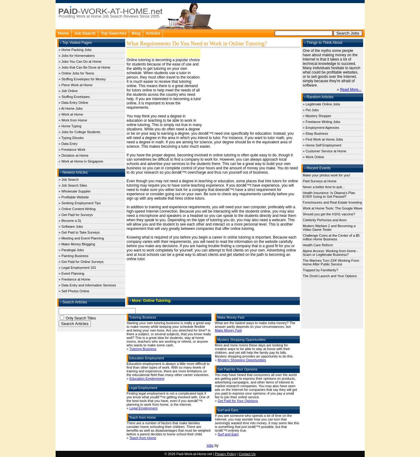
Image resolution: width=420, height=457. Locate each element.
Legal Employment (143, 408)
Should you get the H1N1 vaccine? (329, 214)
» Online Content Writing (77, 209)
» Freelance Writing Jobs (321, 122)
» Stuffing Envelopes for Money (82, 79)
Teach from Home (142, 438)
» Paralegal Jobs (71, 250)
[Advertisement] (289, 15)
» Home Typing (70, 126)
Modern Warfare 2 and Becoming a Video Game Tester (329, 227)
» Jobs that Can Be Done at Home (85, 67)
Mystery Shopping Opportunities (242, 360)
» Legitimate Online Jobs (321, 104)
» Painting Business (74, 256)
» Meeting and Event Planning (81, 238)
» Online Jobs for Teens (76, 73)
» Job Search (69, 179)
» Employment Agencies (321, 127)
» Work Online (314, 157)
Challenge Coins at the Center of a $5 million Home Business (331, 237)
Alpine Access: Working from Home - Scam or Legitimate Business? (330, 252)
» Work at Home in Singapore (81, 161)
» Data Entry (68, 144)
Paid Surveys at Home (320, 181)
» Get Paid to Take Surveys (79, 232)
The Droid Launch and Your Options (330, 276)
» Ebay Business (315, 133)
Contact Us (247, 454)
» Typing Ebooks (71, 138)
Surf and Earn (228, 434)
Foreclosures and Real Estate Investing (332, 202)
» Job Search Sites (73, 185)
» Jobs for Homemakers (77, 55)
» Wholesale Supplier (75, 191)
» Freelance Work (72, 149)
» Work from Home (73, 120)
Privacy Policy (225, 454)
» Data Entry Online (73, 102)
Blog (136, 33)
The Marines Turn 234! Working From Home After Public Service (331, 262)
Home (63, 33)
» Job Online (68, 91)
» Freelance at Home (75, 279)
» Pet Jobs (311, 110)
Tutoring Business (142, 349)
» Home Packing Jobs (75, 50)
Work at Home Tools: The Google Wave (333, 208)
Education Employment (146, 378)
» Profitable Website (74, 197)
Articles (153, 33)
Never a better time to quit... (324, 187)
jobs (210, 445)
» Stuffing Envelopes (74, 97)
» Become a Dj (70, 220)
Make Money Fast (228, 330)
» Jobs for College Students (79, 132)
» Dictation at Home (74, 155)
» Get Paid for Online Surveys (81, 262)
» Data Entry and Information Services (87, 285)
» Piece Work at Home (76, 85)
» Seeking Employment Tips (80, 203)
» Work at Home (71, 114)
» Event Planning (71, 273)
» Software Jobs (71, 226)
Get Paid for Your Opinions (238, 401)
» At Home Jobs (71, 108)
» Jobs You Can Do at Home (80, 61)
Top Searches (113, 33)
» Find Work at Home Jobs (323, 139)
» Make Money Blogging (77, 244)
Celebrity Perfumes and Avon (325, 220)
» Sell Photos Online (74, 291)
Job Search (84, 33)
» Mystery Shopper (317, 116)
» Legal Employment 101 (77, 267)
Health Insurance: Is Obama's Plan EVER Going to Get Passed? (329, 194)
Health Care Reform (318, 245)
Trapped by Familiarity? (320, 270)
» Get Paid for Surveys (76, 215)
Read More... (350, 89)
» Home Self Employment (322, 145)
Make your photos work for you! (326, 175)
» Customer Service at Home (324, 151)
